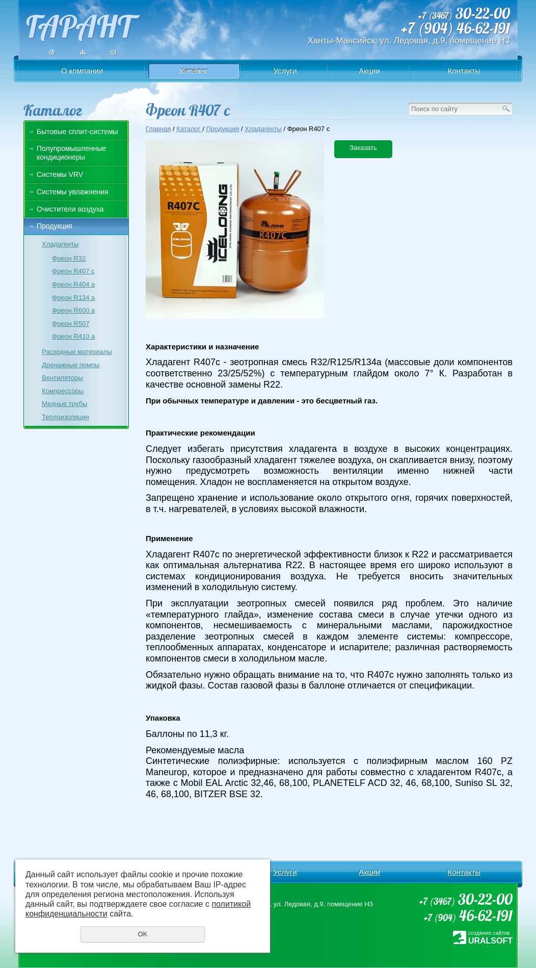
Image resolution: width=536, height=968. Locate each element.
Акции (369, 70)
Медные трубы (64, 403)
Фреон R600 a (73, 310)
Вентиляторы (62, 377)
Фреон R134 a (73, 297)
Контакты (463, 70)
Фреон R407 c (73, 271)
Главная (158, 129)
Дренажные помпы (70, 365)
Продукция (54, 226)
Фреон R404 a (73, 284)
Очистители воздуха (70, 209)
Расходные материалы (77, 351)
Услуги (285, 70)
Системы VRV (60, 174)
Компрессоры (63, 391)
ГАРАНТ (79, 24)
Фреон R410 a (73, 336)
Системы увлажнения (73, 192)
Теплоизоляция (65, 417)
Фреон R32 (69, 258)
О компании (82, 70)
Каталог (194, 70)
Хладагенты (60, 244)
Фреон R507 (70, 323)
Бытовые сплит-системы (77, 132)
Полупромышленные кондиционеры (71, 152)
